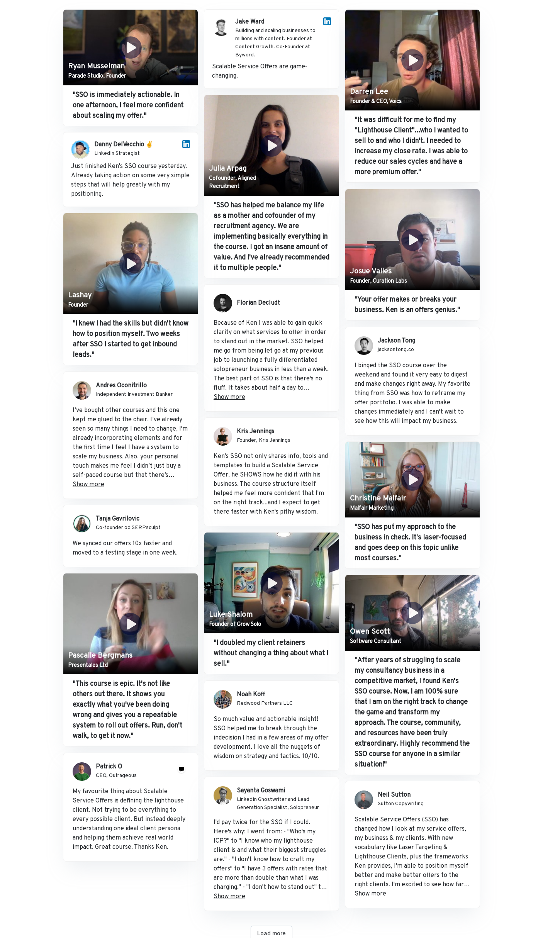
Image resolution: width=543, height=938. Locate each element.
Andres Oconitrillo (121, 386)
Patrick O (109, 767)
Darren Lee (369, 92)
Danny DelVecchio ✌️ (123, 145)
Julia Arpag (228, 168)
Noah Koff (251, 695)
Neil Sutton (394, 795)
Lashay (80, 295)
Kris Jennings (255, 432)
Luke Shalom (231, 614)
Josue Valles (371, 271)
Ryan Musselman (96, 66)
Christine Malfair (378, 498)
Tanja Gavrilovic (117, 519)
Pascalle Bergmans (100, 655)
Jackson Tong (396, 341)
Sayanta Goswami (261, 791)
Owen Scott (370, 631)
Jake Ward (249, 22)
